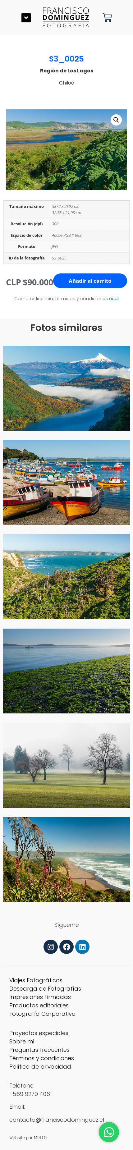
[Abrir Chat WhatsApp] (109, 1132)
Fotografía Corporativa (42, 1014)
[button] (26, 17)
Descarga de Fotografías (45, 988)
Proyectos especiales (38, 1033)
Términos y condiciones (41, 1058)
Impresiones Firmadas (40, 997)
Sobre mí (21, 1041)
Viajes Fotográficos (35, 980)
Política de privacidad (40, 1066)
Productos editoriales (39, 1005)
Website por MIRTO (28, 1137)
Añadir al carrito (90, 280)
